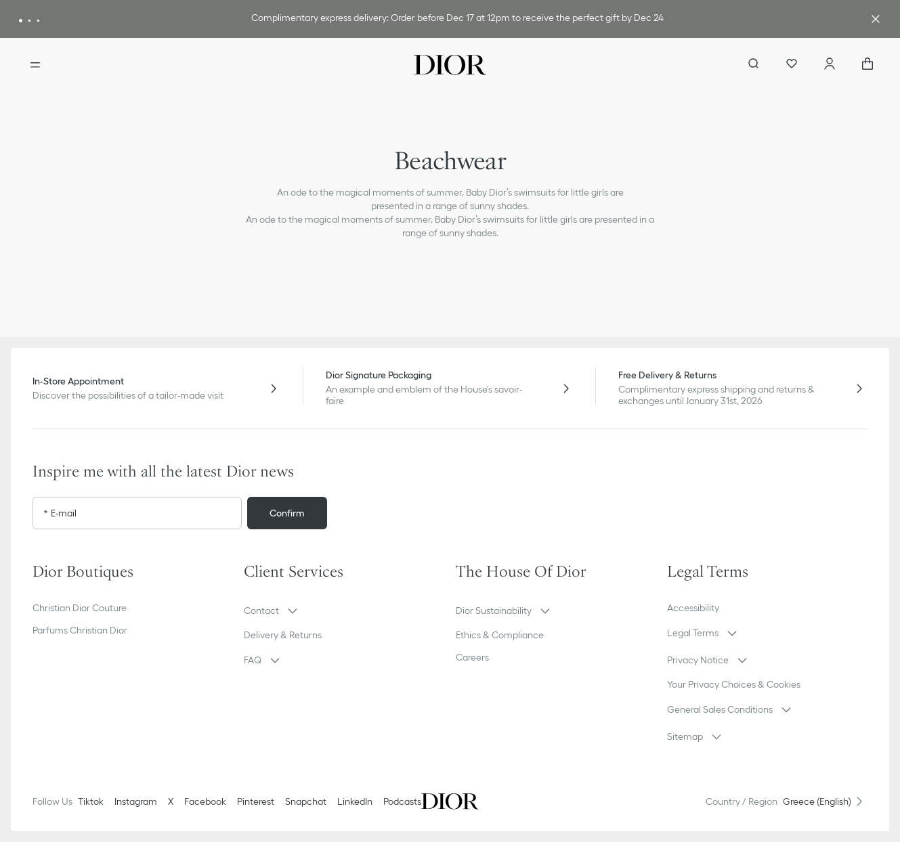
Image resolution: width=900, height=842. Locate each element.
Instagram (135, 801)
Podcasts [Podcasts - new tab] (402, 801)
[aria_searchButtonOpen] (754, 65)
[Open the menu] (35, 65)
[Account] (829, 65)
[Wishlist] (792, 65)
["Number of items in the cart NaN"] (867, 65)
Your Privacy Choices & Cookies (733, 684)
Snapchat (305, 801)
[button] (344, 610)
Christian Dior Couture (80, 607)
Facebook (205, 801)
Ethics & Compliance (500, 634)
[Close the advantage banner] (875, 19)
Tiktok (91, 801)
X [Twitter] (170, 801)
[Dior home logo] (450, 65)
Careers (472, 657)
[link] (457, 19)
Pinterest (255, 801)
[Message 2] (29, 21)
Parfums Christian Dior (80, 630)
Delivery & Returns (283, 634)
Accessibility (693, 607)
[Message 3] (38, 21)
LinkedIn (354, 801)
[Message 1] (20, 20)
